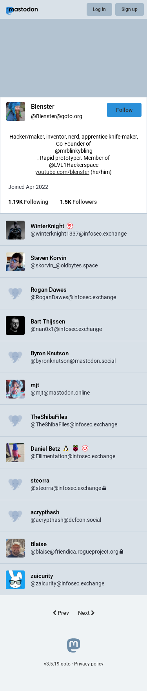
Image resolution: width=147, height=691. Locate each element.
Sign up (130, 9)
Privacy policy (88, 664)
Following (28, 202)
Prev (61, 613)
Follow (124, 110)
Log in (99, 9)
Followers (78, 202)
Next (86, 613)
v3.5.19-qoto (57, 664)
